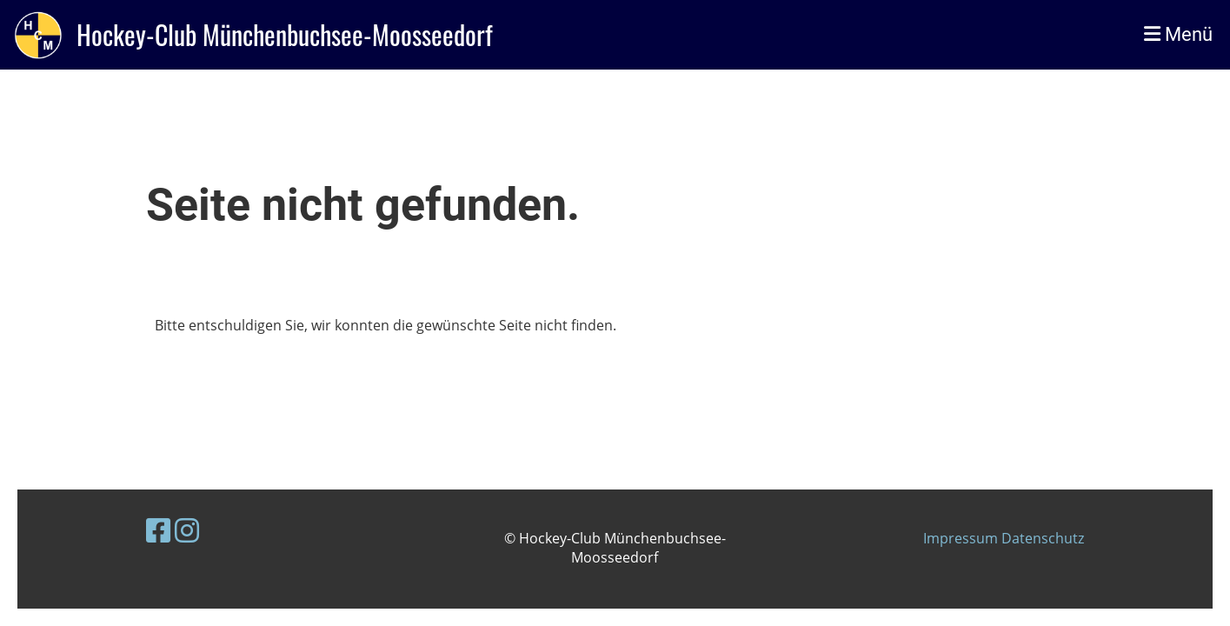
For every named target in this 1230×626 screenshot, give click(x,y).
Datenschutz (1042, 538)
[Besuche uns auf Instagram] (187, 530)
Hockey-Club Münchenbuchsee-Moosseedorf (284, 35)
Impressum (962, 538)
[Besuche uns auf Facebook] (158, 530)
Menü (1178, 34)
